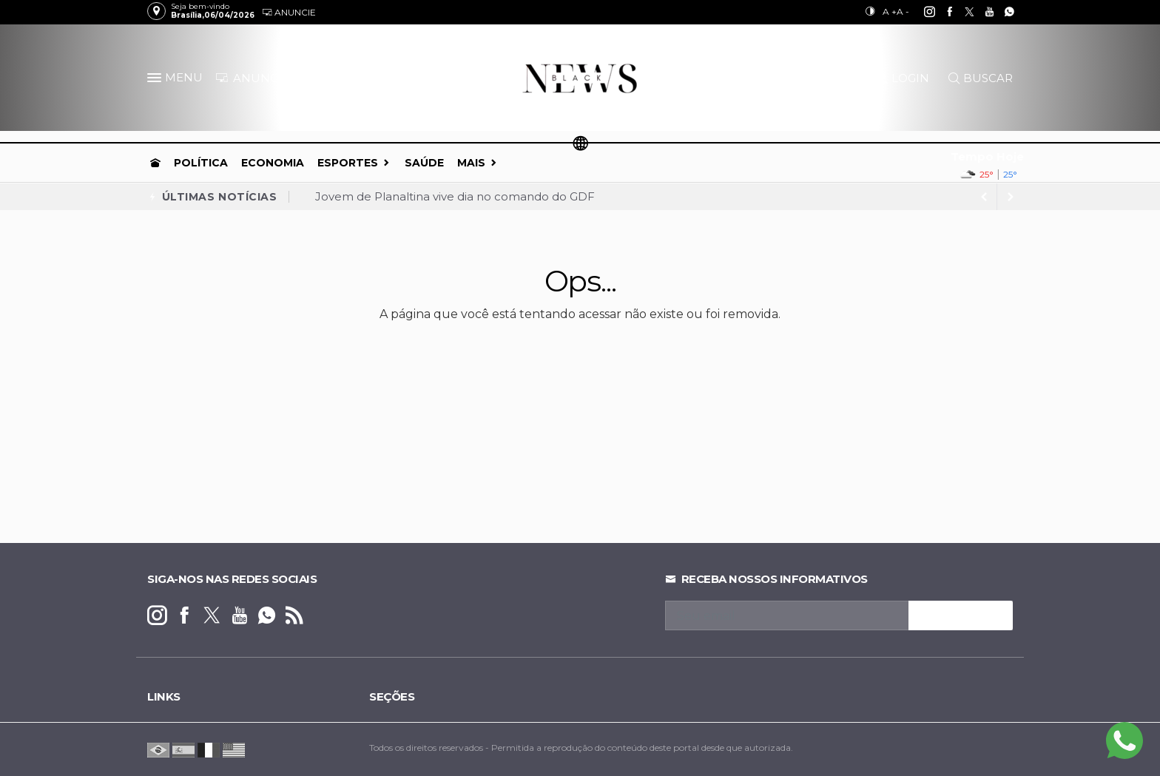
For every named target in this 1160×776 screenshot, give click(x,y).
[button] (156, 80)
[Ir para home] (155, 163)
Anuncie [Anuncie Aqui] (289, 12)
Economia (272, 162)
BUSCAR (980, 78)
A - (903, 11)
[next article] (984, 196)
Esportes (347, 162)
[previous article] (1010, 196)
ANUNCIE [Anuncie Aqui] (252, 78)
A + (890, 11)
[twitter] (961, 12)
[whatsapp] (1001, 12)
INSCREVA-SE (960, 615)
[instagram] (921, 12)
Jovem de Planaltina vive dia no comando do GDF (455, 196)
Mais (471, 162)
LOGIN (903, 78)
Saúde (424, 162)
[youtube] (981, 12)
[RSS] (294, 616)
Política (201, 162)
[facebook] (941, 12)
